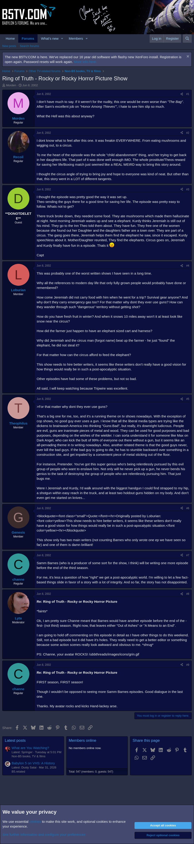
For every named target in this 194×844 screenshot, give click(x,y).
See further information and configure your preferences (44, 834)
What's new (50, 38)
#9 (187, 664)
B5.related (18, 771)
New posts (9, 46)
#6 (187, 508)
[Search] (187, 38)
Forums (28, 38)
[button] (62, 38)
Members (76, 38)
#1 (187, 94)
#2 (187, 132)
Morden (11, 85)
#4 (187, 265)
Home (10, 38)
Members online (82, 740)
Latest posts (15, 740)
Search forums (29, 46)
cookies (35, 821)
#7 (187, 555)
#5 (187, 399)
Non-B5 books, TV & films (29, 756)
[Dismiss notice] (187, 57)
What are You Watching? (30, 748)
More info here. (85, 62)
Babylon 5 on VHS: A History (33, 763)
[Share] (182, 94)
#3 (187, 189)
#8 (187, 593)
